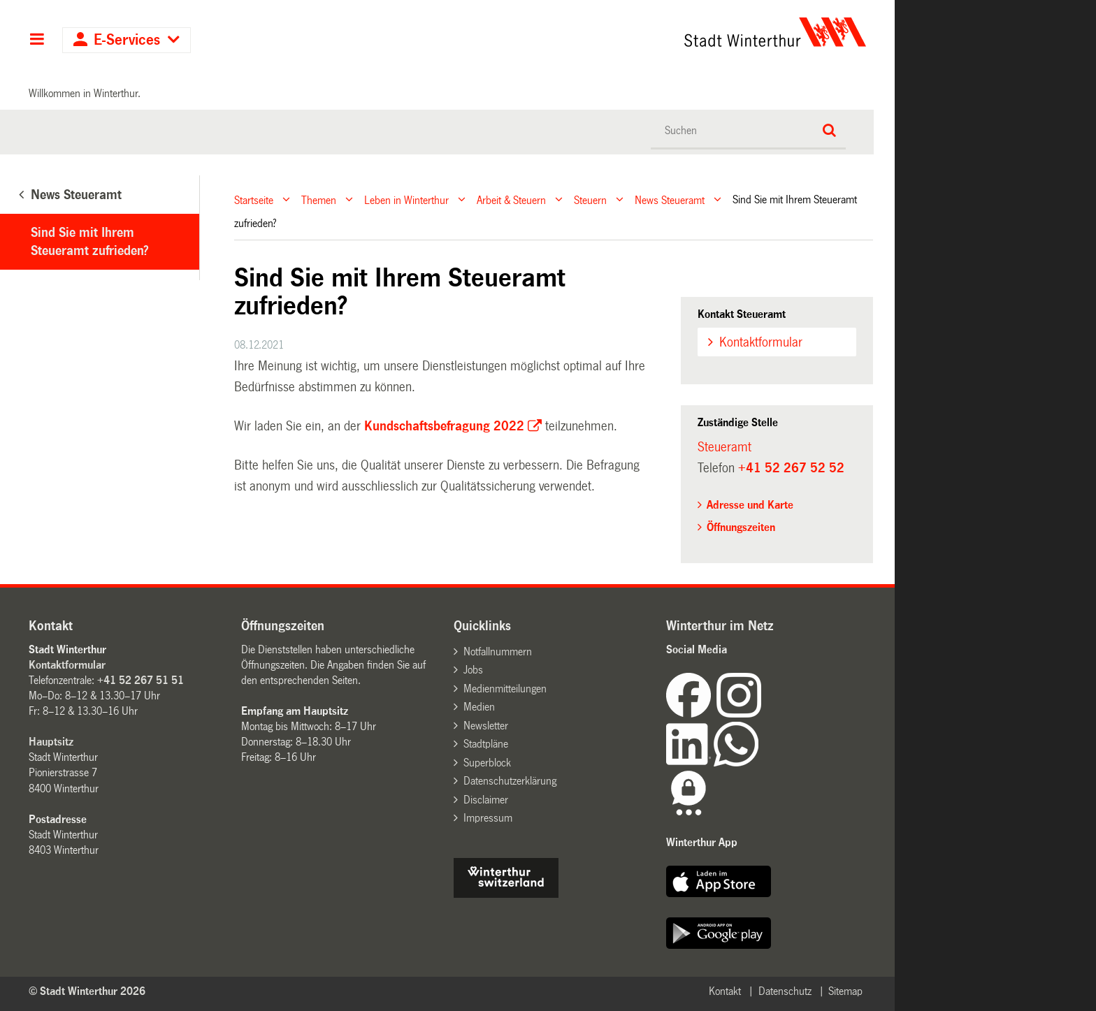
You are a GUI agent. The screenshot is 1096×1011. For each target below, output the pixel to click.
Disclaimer (485, 800)
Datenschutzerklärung (509, 781)
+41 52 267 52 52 (791, 468)
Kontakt (725, 991)
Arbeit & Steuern (511, 199)
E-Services (126, 40)
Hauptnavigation (37, 40)
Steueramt (724, 447)
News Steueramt (670, 199)
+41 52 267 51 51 (140, 680)
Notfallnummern (497, 651)
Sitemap (845, 991)
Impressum (487, 818)
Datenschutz (785, 991)
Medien (479, 707)
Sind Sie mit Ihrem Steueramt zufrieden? (90, 242)
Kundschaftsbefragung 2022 (444, 426)
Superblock (487, 763)
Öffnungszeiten (741, 527)
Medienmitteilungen (505, 688)
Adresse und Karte (750, 505)
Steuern (590, 199)
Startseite (253, 199)
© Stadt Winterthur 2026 (87, 991)
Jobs (473, 670)
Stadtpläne (485, 744)
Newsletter (485, 726)
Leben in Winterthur (406, 199)
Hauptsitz (51, 742)
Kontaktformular (760, 342)
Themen (318, 199)
